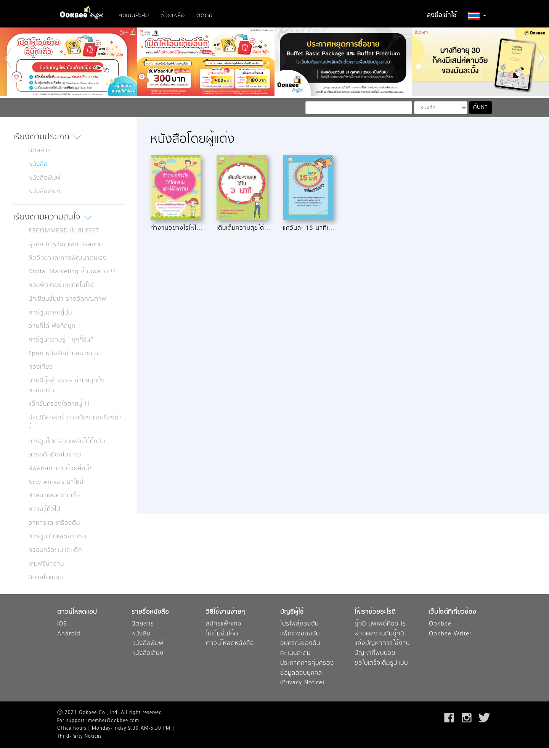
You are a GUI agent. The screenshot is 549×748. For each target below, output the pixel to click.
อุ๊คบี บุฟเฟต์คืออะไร (380, 624)
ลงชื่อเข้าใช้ (442, 16)
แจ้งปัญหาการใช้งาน (382, 643)
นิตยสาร (40, 151)
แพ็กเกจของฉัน (300, 634)
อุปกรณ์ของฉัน (300, 643)
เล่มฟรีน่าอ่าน (46, 564)
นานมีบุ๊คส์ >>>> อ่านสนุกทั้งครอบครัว (67, 386)
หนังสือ (38, 164)
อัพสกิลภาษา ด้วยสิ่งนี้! (60, 469)
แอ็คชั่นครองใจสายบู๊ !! (59, 404)
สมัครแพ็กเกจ (223, 624)
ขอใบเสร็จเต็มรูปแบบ (381, 663)
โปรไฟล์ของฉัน (299, 624)
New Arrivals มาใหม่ (56, 482)
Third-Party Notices (79, 736)
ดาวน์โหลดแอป (77, 612)
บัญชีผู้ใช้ (292, 612)
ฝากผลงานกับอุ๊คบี (379, 634)
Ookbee (440, 624)
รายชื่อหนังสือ (150, 612)
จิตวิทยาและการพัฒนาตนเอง (68, 258)
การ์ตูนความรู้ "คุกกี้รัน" (61, 340)
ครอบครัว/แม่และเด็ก (55, 550)
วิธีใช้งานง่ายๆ (225, 612)
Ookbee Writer (450, 634)
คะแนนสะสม (134, 16)
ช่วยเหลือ (173, 16)
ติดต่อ (204, 16)
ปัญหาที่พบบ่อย (375, 653)
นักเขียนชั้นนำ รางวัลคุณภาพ (67, 299)
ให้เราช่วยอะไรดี (375, 612)
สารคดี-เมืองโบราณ (55, 455)
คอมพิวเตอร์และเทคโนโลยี (62, 285)
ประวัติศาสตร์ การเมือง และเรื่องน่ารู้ (75, 423)
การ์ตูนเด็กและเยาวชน (57, 537)
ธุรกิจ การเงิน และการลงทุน (66, 245)
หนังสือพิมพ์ (45, 178)
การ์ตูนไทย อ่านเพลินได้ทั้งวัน (67, 442)
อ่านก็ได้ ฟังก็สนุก (52, 326)
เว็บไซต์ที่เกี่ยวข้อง (452, 612)
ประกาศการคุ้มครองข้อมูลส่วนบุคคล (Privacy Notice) (307, 673)
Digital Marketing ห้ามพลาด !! (72, 272)
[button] (477, 15)
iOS (62, 624)
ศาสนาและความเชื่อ (54, 496)
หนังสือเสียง (45, 192)
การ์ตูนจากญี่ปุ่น (50, 313)
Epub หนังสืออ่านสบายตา (63, 354)
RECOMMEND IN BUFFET (64, 231)
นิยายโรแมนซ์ (46, 578)
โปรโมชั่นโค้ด (222, 634)
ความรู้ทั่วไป (44, 509)
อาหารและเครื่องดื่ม (54, 523)
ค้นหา (480, 107)
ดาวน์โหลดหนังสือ (230, 643)
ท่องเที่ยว (41, 367)
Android (68, 634)
